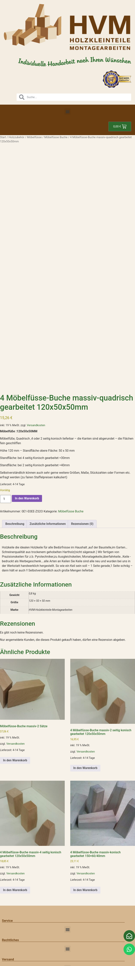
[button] (67, 111)
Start (3, 137)
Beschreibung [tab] (14, 524)
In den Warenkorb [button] (15, 760)
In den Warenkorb (27, 498)
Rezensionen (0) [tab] (82, 524)
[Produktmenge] (5, 499)
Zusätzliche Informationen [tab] (48, 524)
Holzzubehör (16, 137)
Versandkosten (36, 425)
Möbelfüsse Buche (56, 137)
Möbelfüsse (34, 137)
